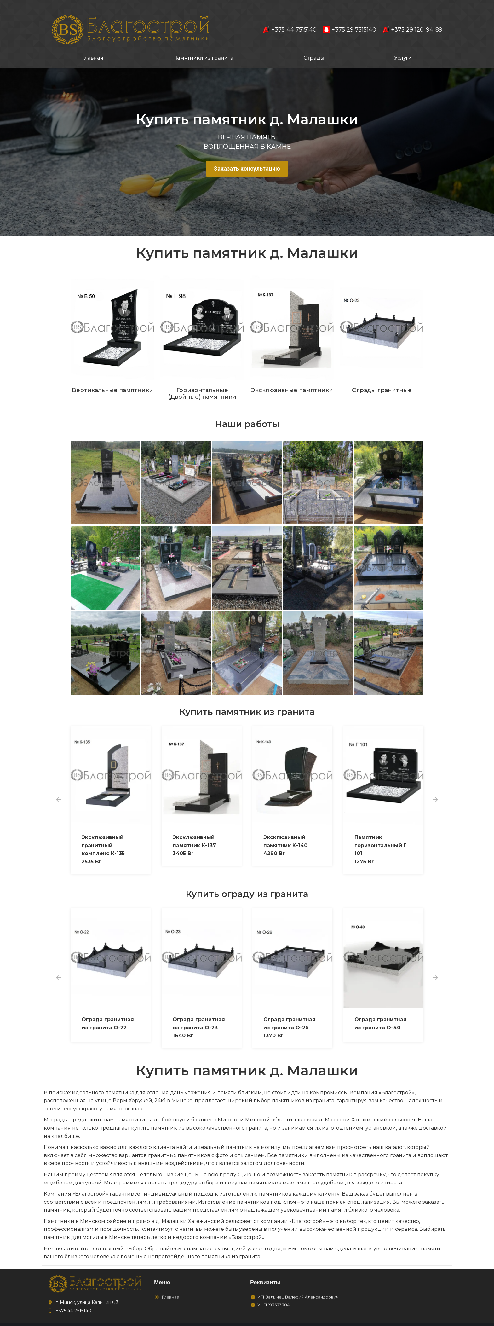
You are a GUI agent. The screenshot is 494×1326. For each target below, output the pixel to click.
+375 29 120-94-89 (412, 18)
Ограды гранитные (382, 378)
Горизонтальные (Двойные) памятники (202, 382)
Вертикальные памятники (112, 378)
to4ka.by (412, 1319)
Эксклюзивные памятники (292, 378)
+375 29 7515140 (349, 18)
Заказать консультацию (247, 157)
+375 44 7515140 (290, 18)
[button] (59, 788)
